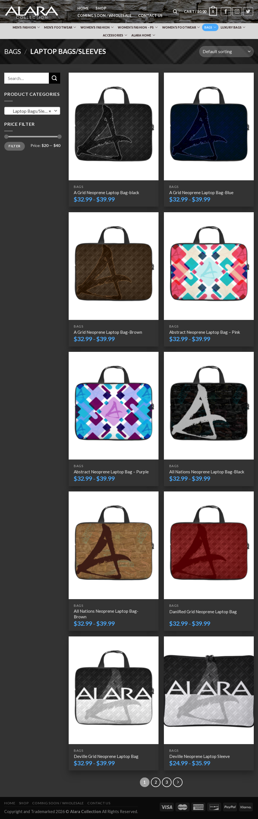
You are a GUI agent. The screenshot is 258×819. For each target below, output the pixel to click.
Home (83, 8)
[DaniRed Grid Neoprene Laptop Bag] (209, 545)
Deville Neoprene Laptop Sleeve (199, 756)
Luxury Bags (233, 27)
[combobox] (32, 111)
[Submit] (54, 78)
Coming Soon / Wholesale (104, 15)
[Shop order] (226, 51)
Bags (210, 27)
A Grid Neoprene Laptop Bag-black (106, 192)
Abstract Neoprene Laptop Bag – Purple (111, 471)
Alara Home (143, 35)
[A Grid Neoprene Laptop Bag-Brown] (114, 266)
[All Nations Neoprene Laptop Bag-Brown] (114, 545)
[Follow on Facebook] (226, 11)
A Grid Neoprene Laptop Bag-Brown (108, 332)
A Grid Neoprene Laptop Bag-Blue (201, 192)
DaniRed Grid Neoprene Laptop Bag (203, 611)
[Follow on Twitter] (248, 11)
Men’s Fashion (26, 27)
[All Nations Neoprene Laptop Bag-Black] (209, 406)
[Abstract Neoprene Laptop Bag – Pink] (209, 266)
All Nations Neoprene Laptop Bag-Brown (106, 613)
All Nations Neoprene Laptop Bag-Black (206, 471)
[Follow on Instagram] (237, 11)
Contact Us (150, 15)
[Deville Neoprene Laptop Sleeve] (209, 690)
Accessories (115, 35)
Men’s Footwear (60, 27)
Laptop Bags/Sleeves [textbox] (31, 111)
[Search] (175, 11)
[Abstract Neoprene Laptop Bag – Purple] (114, 406)
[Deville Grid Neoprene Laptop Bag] (114, 690)
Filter (14, 146)
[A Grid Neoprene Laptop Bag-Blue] (209, 126)
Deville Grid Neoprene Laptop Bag (106, 756)
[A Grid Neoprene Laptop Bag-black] (114, 126)
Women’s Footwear (181, 27)
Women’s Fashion (97, 27)
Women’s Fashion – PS (138, 27)
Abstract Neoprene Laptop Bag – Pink (204, 332)
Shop (101, 8)
